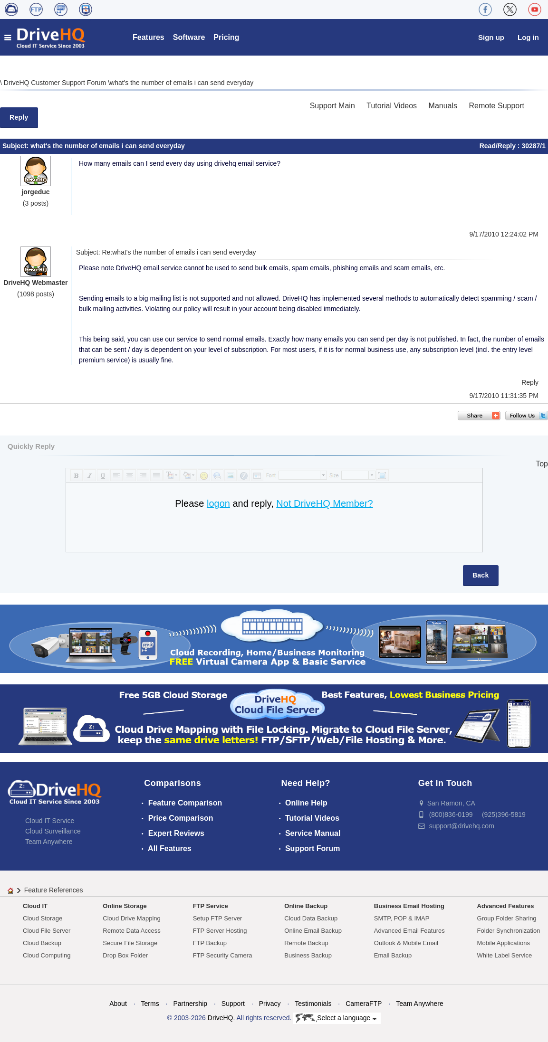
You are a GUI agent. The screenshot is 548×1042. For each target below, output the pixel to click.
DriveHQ (220, 1018)
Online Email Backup (313, 930)
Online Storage (124, 905)
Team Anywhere (49, 841)
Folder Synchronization (508, 930)
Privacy (270, 1003)
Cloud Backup (42, 943)
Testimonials (313, 1003)
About (118, 1003)
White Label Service (504, 955)
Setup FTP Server (217, 918)
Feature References (53, 890)
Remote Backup (306, 943)
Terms (150, 1003)
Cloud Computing (46, 955)
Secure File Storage (130, 943)
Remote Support (496, 106)
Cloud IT (35, 905)
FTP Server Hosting (220, 930)
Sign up (491, 37)
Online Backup (305, 905)
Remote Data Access (131, 930)
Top (542, 464)
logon (218, 503)
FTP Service (210, 905)
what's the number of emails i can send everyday (181, 82)
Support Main (332, 106)
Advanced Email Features (409, 930)
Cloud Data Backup (310, 918)
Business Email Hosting (409, 905)
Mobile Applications (503, 943)
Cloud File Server (46, 930)
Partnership (190, 1003)
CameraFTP (364, 1003)
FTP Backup (210, 943)
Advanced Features (505, 905)
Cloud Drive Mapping (131, 918)
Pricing (226, 37)
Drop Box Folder (125, 955)
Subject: (16, 146)
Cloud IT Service (49, 820)
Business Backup (308, 955)
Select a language (336, 1018)
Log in (528, 37)
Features (148, 37)
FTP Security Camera (222, 955)
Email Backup (393, 955)
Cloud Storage (42, 918)
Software (189, 37)
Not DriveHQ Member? (324, 503)
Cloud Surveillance (53, 831)
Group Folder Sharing (507, 918)
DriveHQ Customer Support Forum (56, 82)
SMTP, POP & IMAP (402, 918)
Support (233, 1003)
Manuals (443, 106)
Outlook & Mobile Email (406, 943)
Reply (19, 117)
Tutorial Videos (391, 106)
